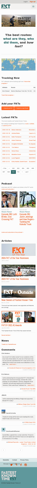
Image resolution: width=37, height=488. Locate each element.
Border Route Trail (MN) (29, 389)
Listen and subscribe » (8, 189)
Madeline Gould (16, 154)
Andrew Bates (16, 133)
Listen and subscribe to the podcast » (12, 232)
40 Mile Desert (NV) (30, 422)
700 (18, 172)
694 (23, 168)
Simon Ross (15, 151)
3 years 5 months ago (29, 369)
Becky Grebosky (16, 130)
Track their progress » (7, 95)
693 (18, 168)
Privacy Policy (24, 460)
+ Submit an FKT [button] (8, 108)
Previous (3, 203)
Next (33, 203)
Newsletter (6, 460)
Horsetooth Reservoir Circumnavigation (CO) (22, 368)
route (26, 123)
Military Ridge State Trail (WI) (27, 404)
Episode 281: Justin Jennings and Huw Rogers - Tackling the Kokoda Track (27, 219)
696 (33, 168)
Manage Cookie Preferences (11, 464)
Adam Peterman (16, 140)
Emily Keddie (15, 161)
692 (13, 168)
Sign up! (33, 1)
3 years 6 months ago (29, 390)
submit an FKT (7, 125)
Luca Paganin (16, 158)
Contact (14, 460)
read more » (12, 364)
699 (14, 172)
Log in (26, 1)
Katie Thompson (16, 137)
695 (28, 168)
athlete (32, 123)
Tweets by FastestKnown (8, 344)
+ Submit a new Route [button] (21, 108)
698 (9, 172)
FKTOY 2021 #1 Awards (11, 325)
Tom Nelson (15, 147)
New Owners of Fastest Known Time (17, 300)
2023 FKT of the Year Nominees (15, 279)
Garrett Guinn (23, 161)
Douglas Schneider (17, 144)
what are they (14, 38)
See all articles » (6, 335)
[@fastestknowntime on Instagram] (26, 465)
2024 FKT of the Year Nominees (15, 258)
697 (4, 172)
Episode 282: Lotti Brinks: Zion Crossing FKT (9, 217)
